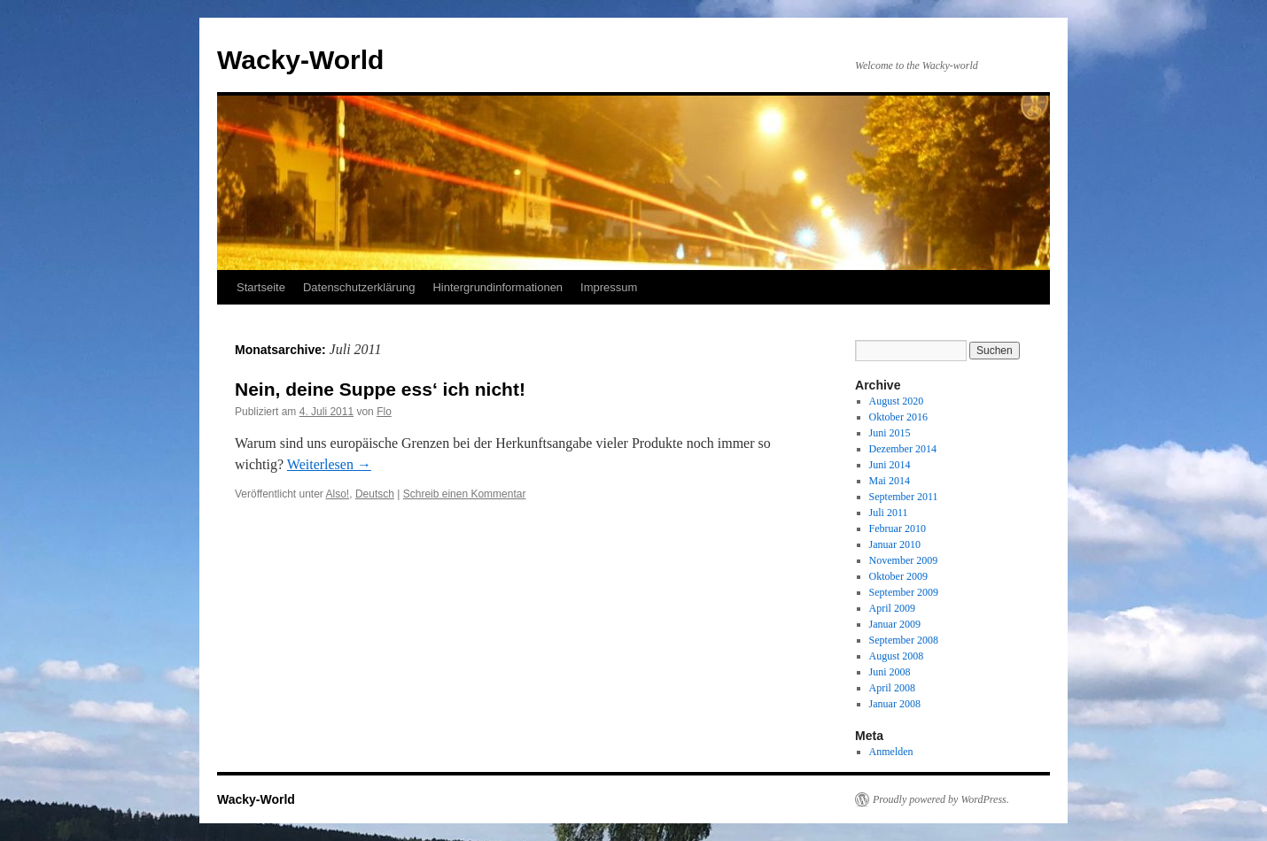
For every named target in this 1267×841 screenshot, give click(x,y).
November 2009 (903, 560)
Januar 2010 (895, 544)
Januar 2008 (895, 704)
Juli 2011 (888, 512)
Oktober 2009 (898, 576)
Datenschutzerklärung (359, 287)
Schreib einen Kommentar (464, 494)
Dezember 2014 (903, 449)
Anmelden (891, 751)
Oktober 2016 (898, 417)
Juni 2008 (890, 672)
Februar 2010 (897, 528)
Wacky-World (300, 59)
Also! (338, 494)
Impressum (608, 287)
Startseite (261, 287)
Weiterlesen (329, 464)
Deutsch (374, 494)
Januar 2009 (895, 624)
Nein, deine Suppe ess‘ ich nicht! (380, 389)
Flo (384, 411)
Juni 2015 (890, 433)
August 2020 (896, 401)
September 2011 (903, 496)
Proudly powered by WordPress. (941, 799)
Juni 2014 (890, 465)
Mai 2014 (889, 481)
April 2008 (892, 688)
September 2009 (903, 592)
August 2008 (896, 656)
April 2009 (892, 608)
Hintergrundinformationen (497, 287)
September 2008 (903, 640)
